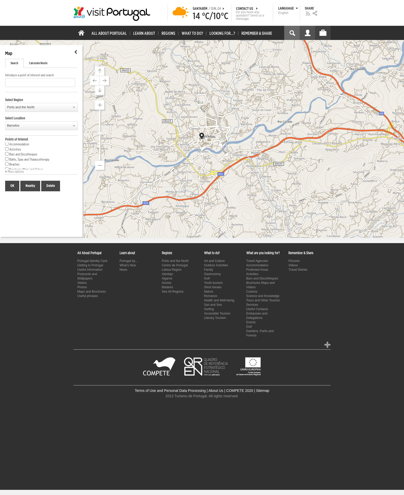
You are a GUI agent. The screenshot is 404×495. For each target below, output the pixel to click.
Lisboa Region (172, 269)
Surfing (209, 309)
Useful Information (89, 269)
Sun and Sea (213, 305)
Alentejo (167, 274)
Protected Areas (257, 269)
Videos (82, 283)
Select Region (14, 100)
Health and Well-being (219, 300)
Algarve (167, 278)
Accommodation (17, 144)
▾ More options (14, 172)
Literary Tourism (215, 318)
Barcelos (13, 125)
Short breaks (213, 287)
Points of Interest (16, 139)
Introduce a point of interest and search (29, 75)
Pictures (293, 261)
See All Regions (173, 291)
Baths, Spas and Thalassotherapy (27, 159)
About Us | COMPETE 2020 (230, 391)
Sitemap (262, 391)
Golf (207, 278)
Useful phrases (87, 296)
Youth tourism (213, 283)
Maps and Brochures (91, 291)
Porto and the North (21, 107)
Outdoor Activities (216, 265)
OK (12, 186)
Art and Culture (214, 261)
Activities (13, 149)
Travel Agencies (257, 261)
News (123, 269)
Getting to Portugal (90, 265)
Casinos (251, 291)
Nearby (30, 186)
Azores (166, 283)
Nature (208, 291)
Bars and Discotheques (21, 154)
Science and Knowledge (263, 296)
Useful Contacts (257, 309)
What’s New (128, 265)
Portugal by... (129, 261)
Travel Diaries (297, 269)
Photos (82, 287)
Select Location (15, 118)
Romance (210, 296)
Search (14, 63)
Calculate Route (38, 63)
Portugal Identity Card (92, 261)
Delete (50, 186)
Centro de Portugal (175, 265)
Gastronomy (212, 274)
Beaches (12, 164)
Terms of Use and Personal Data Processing (170, 391)
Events (251, 322)
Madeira (167, 287)
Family (208, 269)
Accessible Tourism (217, 313)
